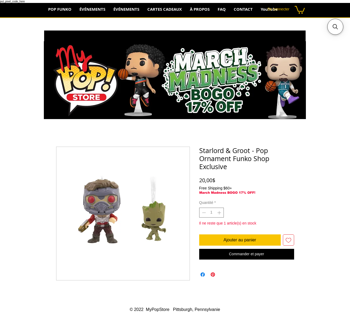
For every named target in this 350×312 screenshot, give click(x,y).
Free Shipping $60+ (215, 188)
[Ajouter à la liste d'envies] (288, 240)
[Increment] (219, 212)
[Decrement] (203, 212)
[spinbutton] (211, 212)
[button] (300, 9)
